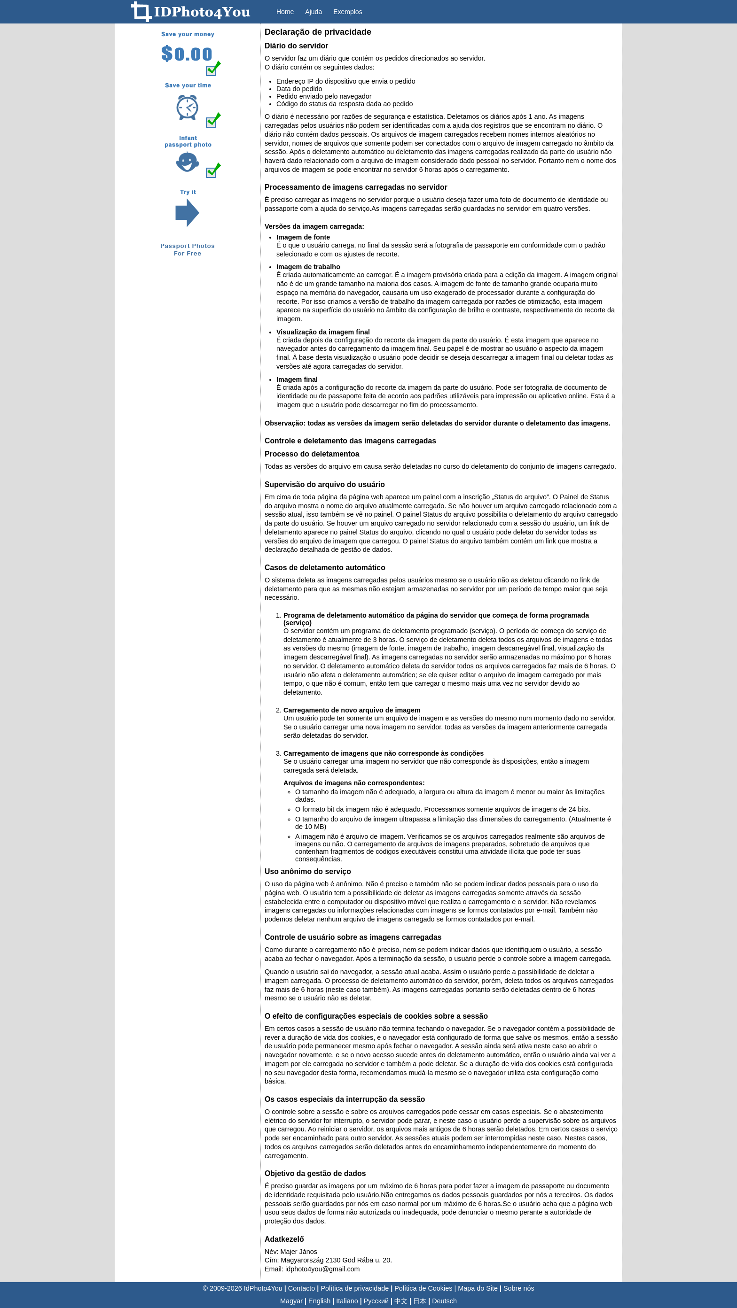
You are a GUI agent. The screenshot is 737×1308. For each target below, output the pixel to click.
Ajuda (313, 11)
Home (285, 11)
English (319, 1301)
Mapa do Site (478, 1288)
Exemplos (347, 11)
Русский (376, 1301)
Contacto (301, 1288)
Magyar (291, 1301)
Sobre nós (518, 1288)
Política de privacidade (355, 1288)
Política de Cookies (423, 1288)
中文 (401, 1301)
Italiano (347, 1301)
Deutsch (444, 1301)
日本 (419, 1301)
